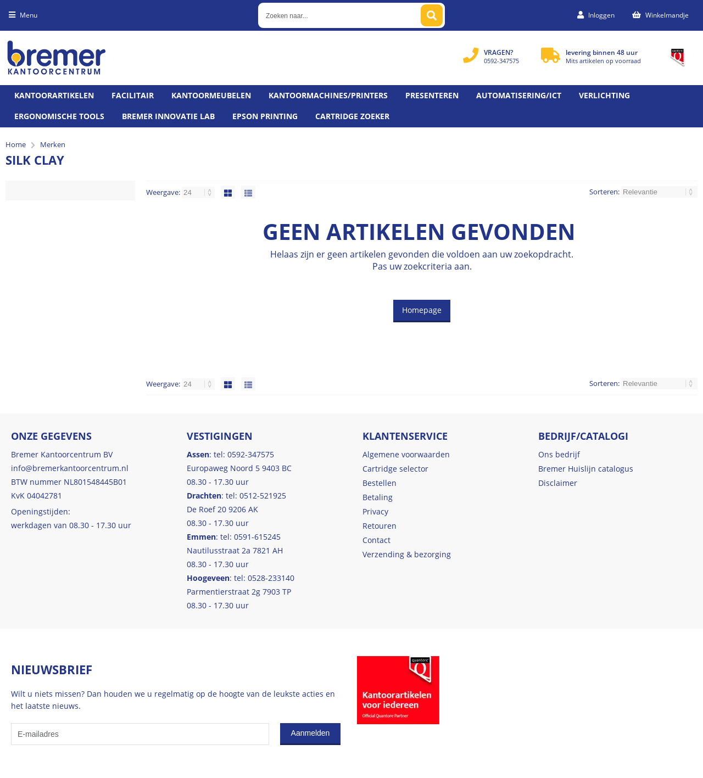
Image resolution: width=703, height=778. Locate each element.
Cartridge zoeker (352, 116)
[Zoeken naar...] (432, 15)
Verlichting (604, 95)
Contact (376, 540)
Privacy (375, 511)
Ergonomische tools (59, 116)
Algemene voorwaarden (406, 454)
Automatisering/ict (518, 95)
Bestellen (379, 483)
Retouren (379, 525)
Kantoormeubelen (211, 95)
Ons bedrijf (559, 454)
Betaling (377, 497)
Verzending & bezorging (406, 554)
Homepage (422, 310)
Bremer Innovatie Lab (168, 116)
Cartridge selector (395, 468)
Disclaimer (557, 483)
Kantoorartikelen (54, 95)
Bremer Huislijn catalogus (585, 468)
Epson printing (265, 116)
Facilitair (132, 95)
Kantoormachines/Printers (328, 95)
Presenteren (432, 95)
